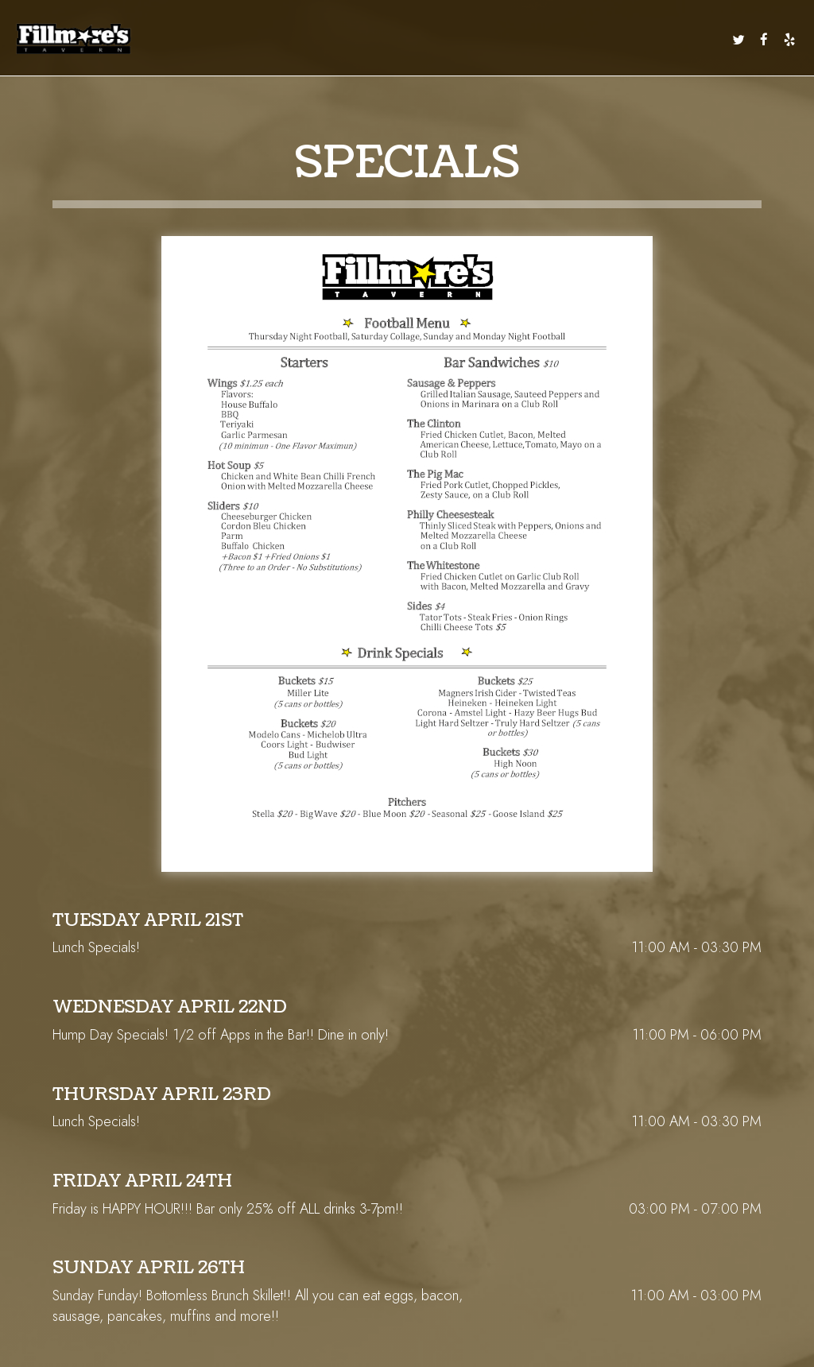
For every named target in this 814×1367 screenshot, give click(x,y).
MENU (239, 39)
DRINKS (339, 39)
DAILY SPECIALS (287, 39)
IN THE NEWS (697, 39)
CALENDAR (461, 39)
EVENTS (418, 39)
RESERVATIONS (602, 39)
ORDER (652, 39)
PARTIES (550, 39)
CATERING (507, 39)
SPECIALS (378, 39)
